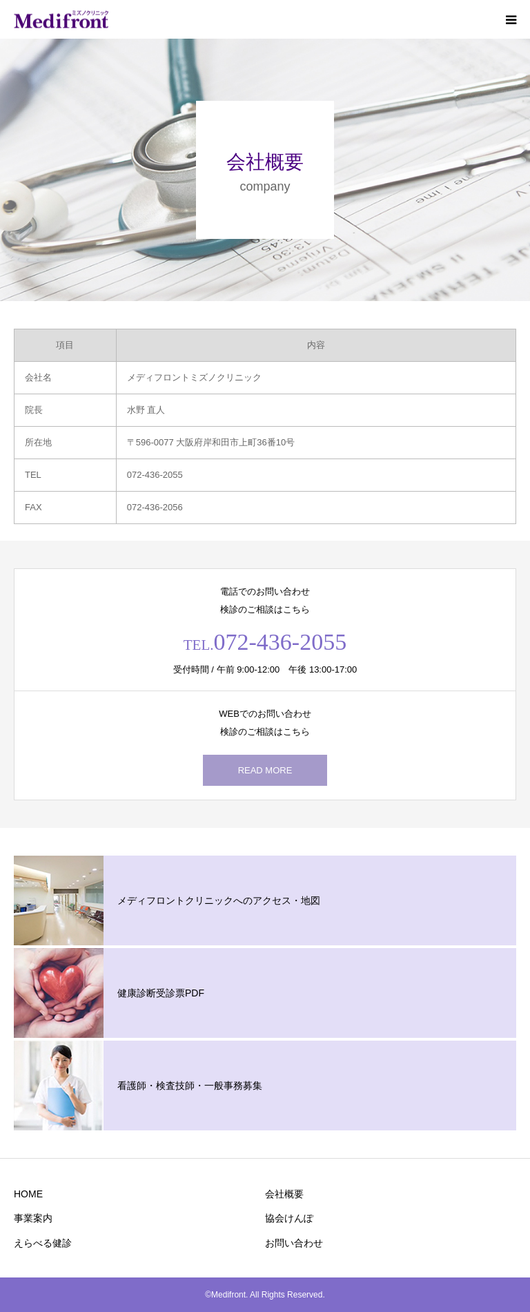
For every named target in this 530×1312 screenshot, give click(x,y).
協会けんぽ (289, 1218)
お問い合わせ (294, 1242)
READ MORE (265, 770)
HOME (28, 1193)
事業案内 (33, 1218)
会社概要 (284, 1193)
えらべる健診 (43, 1242)
